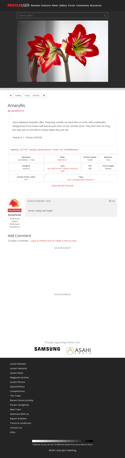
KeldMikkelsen (71, 149)
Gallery (63, 5)
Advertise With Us (19, 414)
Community (82, 5)
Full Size (36, 95)
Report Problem (18, 418)
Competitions (17, 391)
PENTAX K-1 (63, 160)
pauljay (33, 149)
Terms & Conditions (20, 423)
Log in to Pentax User (41, 240)
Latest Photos (17, 382)
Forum (71, 5)
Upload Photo (17, 386)
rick (61, 149)
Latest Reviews (18, 363)
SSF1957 (24, 149)
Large (27, 95)
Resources (96, 5)
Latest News (16, 372)
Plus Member (14, 210)
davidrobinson (44, 149)
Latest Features (18, 368)
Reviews (35, 5)
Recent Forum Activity (21, 400)
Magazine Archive (19, 377)
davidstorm (17, 110)
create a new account (65, 240)
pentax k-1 (90, 179)
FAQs (12, 432)
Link (112, 201)
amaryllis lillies (78, 179)
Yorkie (55, 149)
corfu (69, 179)
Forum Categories (19, 404)
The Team (15, 395)
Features (46, 5)
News (55, 5)
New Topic (15, 409)
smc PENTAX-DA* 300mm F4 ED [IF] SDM (62, 169)
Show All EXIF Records (62, 185)
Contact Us (16, 427)
